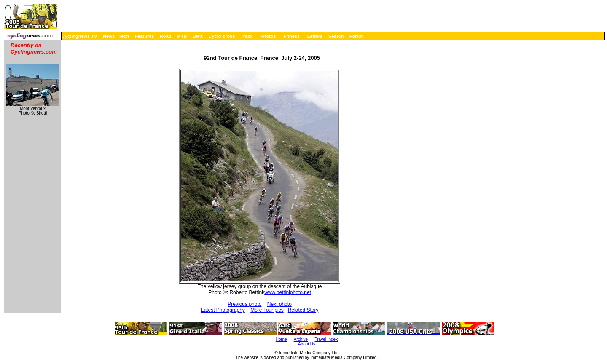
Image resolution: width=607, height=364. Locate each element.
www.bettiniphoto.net (287, 292)
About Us (306, 344)
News (109, 36)
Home (281, 339)
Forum (356, 36)
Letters (315, 36)
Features (144, 36)
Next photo (279, 304)
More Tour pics (266, 310)
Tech (123, 36)
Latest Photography (223, 310)
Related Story (303, 310)
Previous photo (244, 304)
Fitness (291, 36)
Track (247, 36)
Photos (268, 36)
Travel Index (326, 339)
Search (336, 36)
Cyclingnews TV (79, 36)
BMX (198, 36)
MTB (182, 36)
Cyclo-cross (222, 36)
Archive (301, 339)
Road (166, 36)
